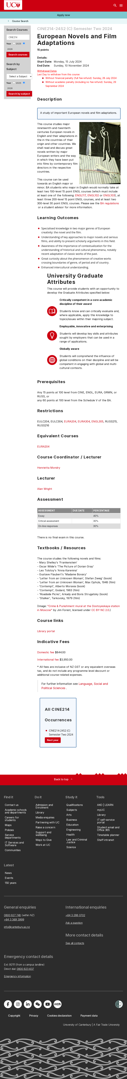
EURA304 (84, 421)
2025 (18, 43)
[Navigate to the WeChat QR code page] (38, 1004)
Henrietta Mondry (48, 467)
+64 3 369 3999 (14, 919)
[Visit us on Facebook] (8, 1004)
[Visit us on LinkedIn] (28, 1004)
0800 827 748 (12, 915)
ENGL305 (97, 421)
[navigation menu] (121, 5)
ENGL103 (109, 195)
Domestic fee (45, 652)
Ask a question (74, 922)
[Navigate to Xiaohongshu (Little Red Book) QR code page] (58, 1004)
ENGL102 (93, 195)
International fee (48, 659)
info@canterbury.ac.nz (17, 927)
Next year (53, 740)
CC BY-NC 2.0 (100, 610)
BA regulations (109, 203)
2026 (10, 49)
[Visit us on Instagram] (18, 1004)
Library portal (46, 631)
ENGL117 (80, 195)
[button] (63, 15)
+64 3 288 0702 (75, 915)
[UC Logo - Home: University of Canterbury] (13, 5)
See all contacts (74, 943)
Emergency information (17, 976)
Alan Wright (44, 488)
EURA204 (70, 421)
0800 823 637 (25, 969)
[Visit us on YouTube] (48, 1004)
